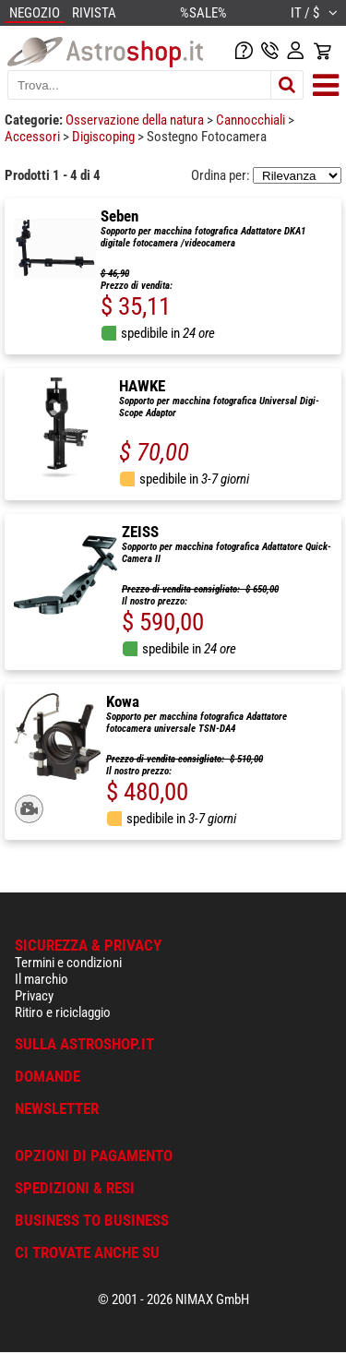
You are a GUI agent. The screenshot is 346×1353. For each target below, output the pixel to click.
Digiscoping (104, 136)
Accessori (34, 136)
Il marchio (41, 979)
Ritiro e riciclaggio (63, 1012)
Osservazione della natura (136, 120)
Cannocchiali (252, 120)
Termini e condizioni (68, 962)
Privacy (34, 996)
